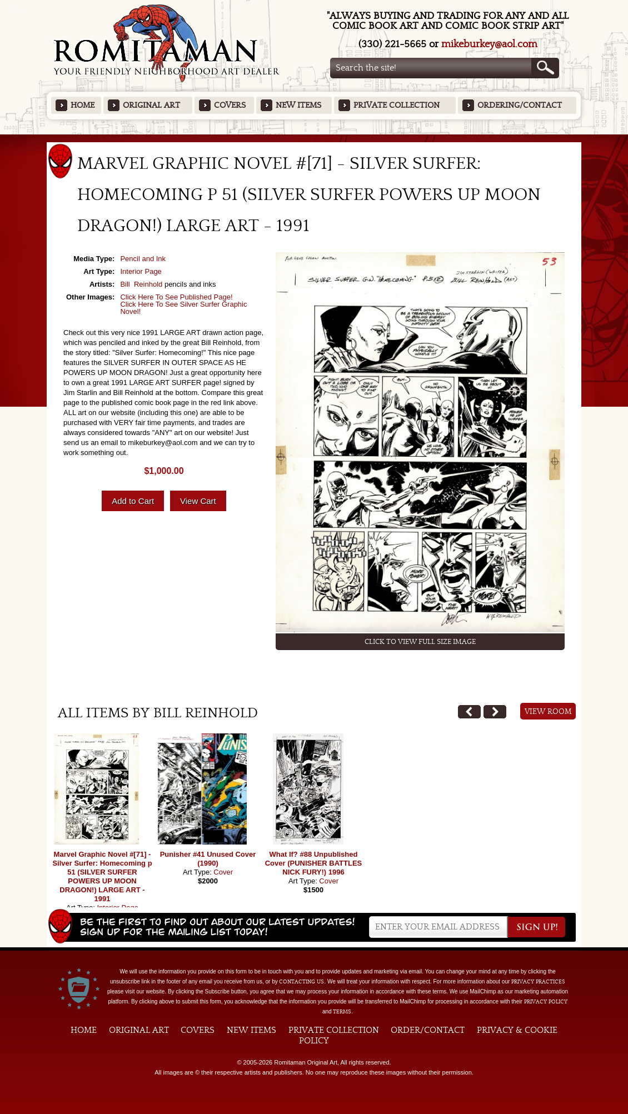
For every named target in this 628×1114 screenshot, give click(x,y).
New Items (298, 105)
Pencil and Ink (143, 258)
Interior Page (140, 271)
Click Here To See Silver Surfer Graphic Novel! (183, 308)
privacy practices (538, 981)
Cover (223, 872)
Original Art (151, 105)
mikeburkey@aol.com (489, 44)
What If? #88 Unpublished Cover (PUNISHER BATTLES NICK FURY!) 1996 (313, 863)
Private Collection (396, 105)
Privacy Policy (545, 1001)
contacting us (301, 981)
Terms (342, 1011)
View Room (548, 711)
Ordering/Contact (519, 105)
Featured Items (314, 138)
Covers (230, 105)
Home (82, 105)
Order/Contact (428, 1030)
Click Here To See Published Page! (176, 297)
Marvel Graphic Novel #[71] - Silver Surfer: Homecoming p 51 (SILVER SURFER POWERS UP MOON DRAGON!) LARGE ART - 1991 (102, 876)
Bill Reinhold (141, 284)
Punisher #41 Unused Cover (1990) (208, 858)
